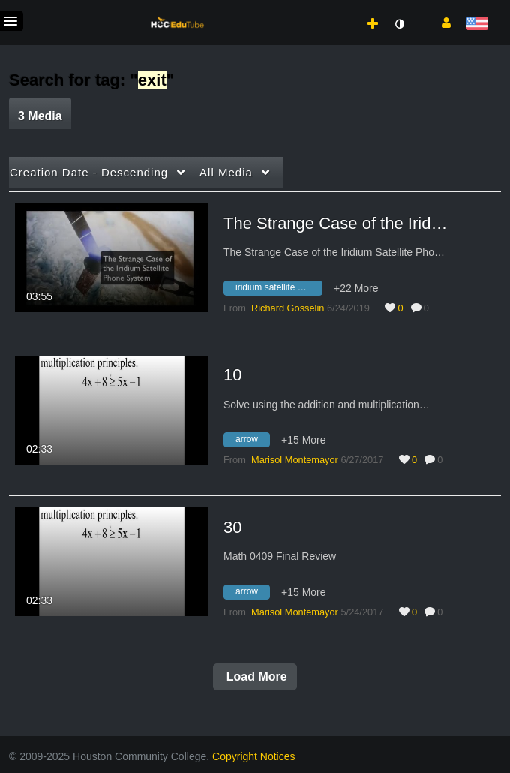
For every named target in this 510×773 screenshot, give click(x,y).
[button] (440, 22)
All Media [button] (226, 172)
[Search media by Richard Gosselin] (287, 308)
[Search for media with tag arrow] (252, 442)
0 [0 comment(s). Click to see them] (429, 308)
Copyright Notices (254, 756)
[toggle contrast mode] (399, 24)
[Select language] (476, 24)
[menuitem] (340, 8)
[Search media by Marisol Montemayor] (294, 459)
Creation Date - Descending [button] (89, 172)
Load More (254, 676)
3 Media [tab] (40, 116)
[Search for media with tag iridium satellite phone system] (279, 290)
